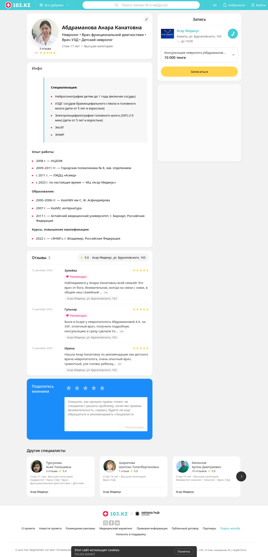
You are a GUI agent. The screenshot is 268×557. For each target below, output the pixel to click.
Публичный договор (185, 528)
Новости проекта (50, 528)
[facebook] (111, 522)
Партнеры (209, 528)
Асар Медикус (188, 31)
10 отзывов (199, 471)
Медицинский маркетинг (116, 528)
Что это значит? (85, 554)
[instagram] (105, 522)
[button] (54, 5)
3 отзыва (45, 48)
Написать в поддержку (131, 534)
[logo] (18, 5)
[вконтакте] (117, 522)
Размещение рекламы (80, 528)
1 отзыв (124, 471)
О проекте (28, 528)
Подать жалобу (230, 528)
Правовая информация (152, 528)
